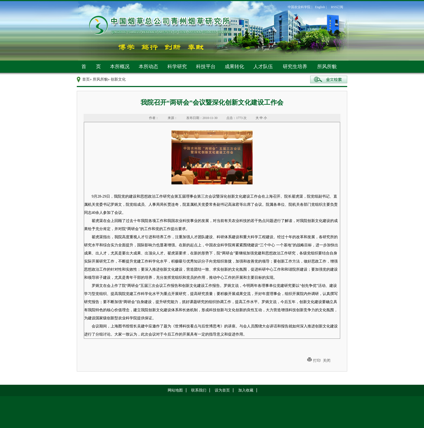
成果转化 (234, 66)
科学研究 (177, 66)
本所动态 (148, 66)
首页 (86, 79)
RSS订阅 (337, 7)
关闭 (326, 361)
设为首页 (222, 390)
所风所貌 (327, 66)
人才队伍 (263, 66)
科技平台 (206, 66)
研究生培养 (295, 66)
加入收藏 (245, 390)
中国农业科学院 (299, 7)
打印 (317, 361)
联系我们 (198, 390)
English (320, 7)
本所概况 (120, 66)
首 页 (91, 66)
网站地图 (175, 390)
